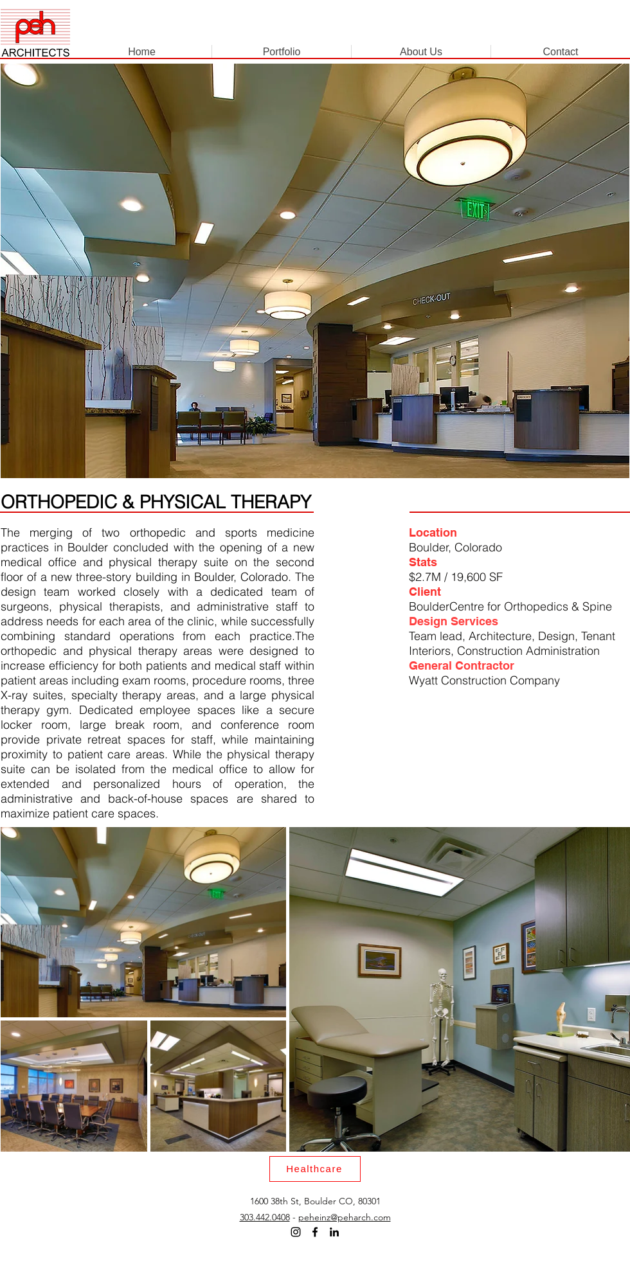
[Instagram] (295, 1232)
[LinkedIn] (334, 1232)
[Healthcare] (315, 1169)
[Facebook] (315, 1232)
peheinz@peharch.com (344, 1217)
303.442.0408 (265, 1217)
